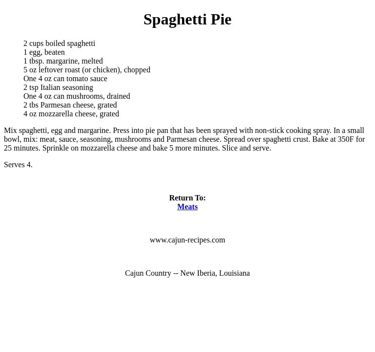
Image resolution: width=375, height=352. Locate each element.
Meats (187, 206)
